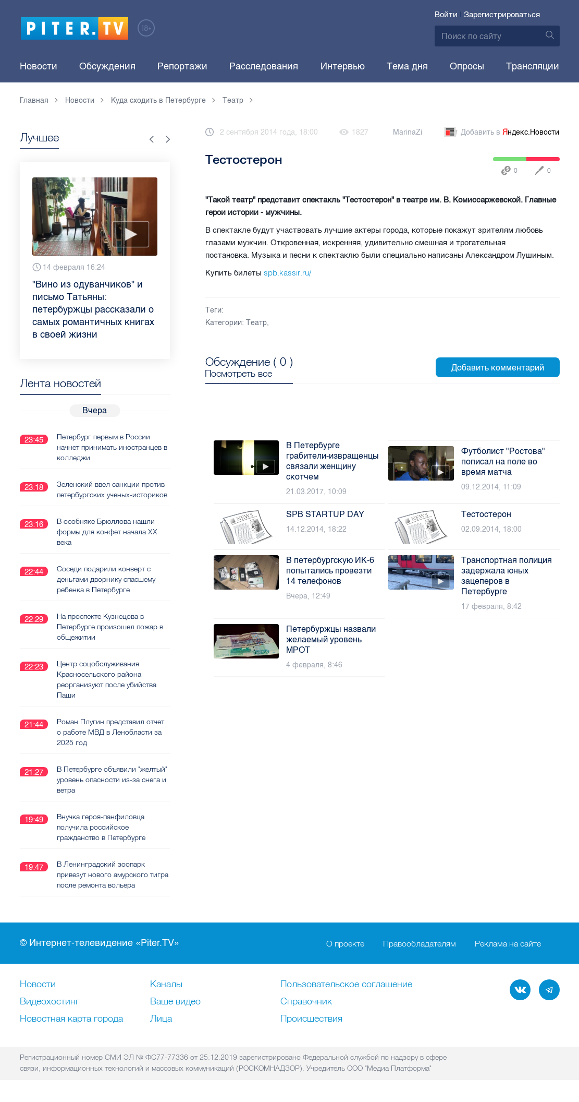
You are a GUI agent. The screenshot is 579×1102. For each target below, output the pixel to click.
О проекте (345, 943)
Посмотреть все (239, 373)
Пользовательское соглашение (346, 984)
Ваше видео (175, 1002)
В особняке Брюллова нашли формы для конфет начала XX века (107, 532)
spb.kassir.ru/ (287, 273)
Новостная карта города (71, 1019)
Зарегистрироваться (502, 14)
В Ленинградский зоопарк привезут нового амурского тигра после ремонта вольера (112, 874)
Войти (446, 14)
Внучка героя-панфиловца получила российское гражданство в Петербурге (101, 827)
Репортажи (182, 66)
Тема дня (407, 66)
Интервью (343, 66)
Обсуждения (107, 66)
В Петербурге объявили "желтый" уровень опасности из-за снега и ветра (112, 779)
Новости (38, 66)
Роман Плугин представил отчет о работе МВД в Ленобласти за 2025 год (110, 732)
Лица (161, 1019)
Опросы (467, 66)
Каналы (166, 984)
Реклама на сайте (508, 943)
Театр (256, 322)
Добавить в (500, 132)
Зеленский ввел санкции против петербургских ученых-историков (112, 489)
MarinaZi (407, 132)
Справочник (306, 1002)
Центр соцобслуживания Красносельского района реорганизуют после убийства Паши (106, 679)
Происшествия (311, 1019)
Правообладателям (419, 943)
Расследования (263, 66)
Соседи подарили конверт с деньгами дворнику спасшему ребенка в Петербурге (106, 579)
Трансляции (532, 66)
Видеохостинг (49, 1002)
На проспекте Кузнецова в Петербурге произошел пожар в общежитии (110, 627)
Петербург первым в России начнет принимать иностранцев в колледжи (112, 447)
